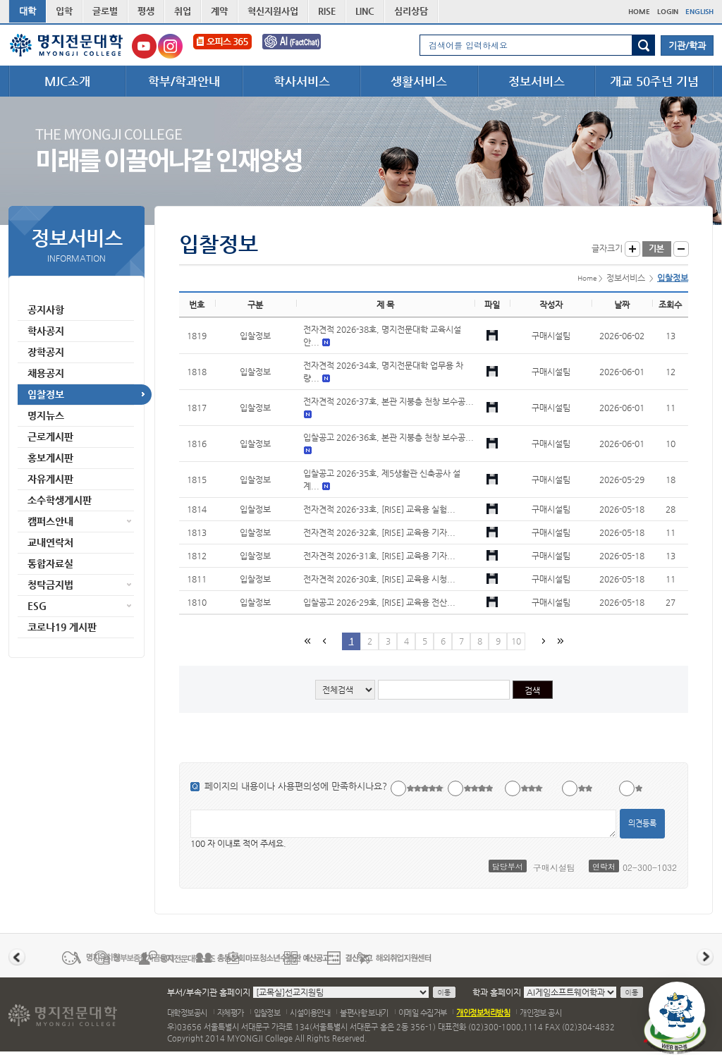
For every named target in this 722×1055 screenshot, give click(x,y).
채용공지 (45, 373)
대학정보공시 (187, 1013)
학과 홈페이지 (496, 992)
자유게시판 (50, 478)
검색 (643, 45)
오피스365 (222, 46)
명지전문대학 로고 (66, 45)
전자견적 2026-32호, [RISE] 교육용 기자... (379, 532)
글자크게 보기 (632, 249)
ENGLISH (699, 12)
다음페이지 (542, 641)
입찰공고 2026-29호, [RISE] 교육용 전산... (379, 602)
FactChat (301, 46)
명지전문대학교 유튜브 (144, 46)
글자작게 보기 (681, 249)
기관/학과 (687, 45)
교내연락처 (50, 542)
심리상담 (411, 11)
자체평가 (230, 1013)
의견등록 (642, 823)
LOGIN (667, 12)
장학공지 (45, 352)
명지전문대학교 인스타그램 (170, 46)
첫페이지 (306, 641)
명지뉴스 (45, 415)
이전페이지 (323, 641)
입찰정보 (45, 394)
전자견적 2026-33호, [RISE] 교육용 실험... (379, 509)
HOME (639, 12)
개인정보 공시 (540, 1013)
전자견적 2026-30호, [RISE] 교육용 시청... (379, 579)
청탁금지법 (50, 584)
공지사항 (45, 309)
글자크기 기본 (656, 249)
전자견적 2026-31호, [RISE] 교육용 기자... (379, 556)
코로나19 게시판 (62, 627)
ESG (37, 605)
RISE (327, 11)
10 (516, 641)
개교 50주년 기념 (654, 81)
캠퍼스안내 (50, 521)
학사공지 (45, 330)
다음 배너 (705, 957)
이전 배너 (16, 957)
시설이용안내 (310, 1013)
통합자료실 (50, 563)
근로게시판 (50, 436)
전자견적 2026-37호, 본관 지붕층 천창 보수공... (388, 401)
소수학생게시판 (59, 500)
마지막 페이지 (559, 641)
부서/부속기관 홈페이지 (208, 992)
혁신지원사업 (272, 11)
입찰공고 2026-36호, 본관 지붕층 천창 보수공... (388, 437)
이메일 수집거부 (422, 1013)
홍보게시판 (50, 457)
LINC (364, 11)
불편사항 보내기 (364, 1013)
